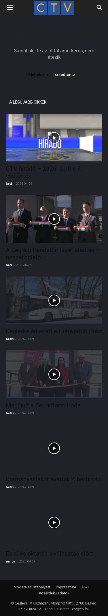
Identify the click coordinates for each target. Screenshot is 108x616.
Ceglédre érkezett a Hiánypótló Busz (54, 331)
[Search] (100, 8)
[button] (10, 8)
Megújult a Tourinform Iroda (43, 405)
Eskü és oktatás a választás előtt (49, 553)
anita (10, 561)
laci (9, 183)
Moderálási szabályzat (32, 587)
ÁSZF (86, 587)
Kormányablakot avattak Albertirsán (53, 479)
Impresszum (66, 587)
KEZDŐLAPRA (65, 75)
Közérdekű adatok (54, 593)
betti (10, 339)
